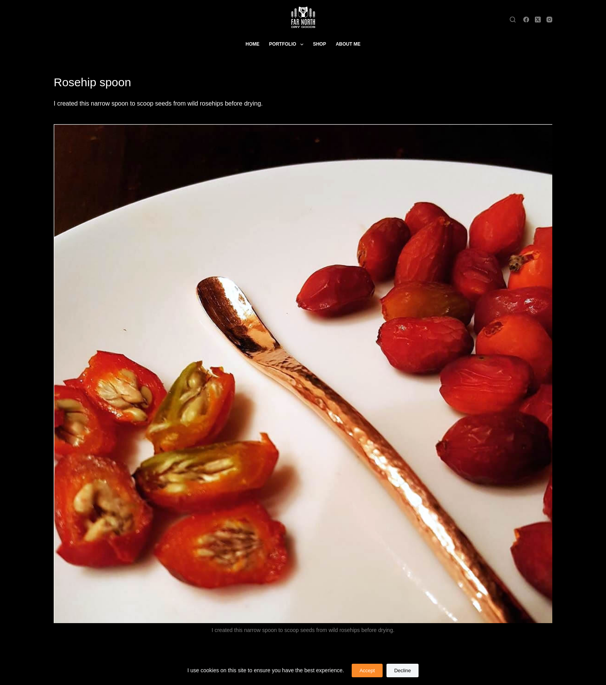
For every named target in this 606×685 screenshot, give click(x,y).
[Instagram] (549, 19)
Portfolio (287, 44)
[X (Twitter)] (538, 19)
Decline (402, 670)
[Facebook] (526, 19)
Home (252, 44)
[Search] (513, 19)
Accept (367, 670)
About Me (348, 44)
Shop (319, 44)
